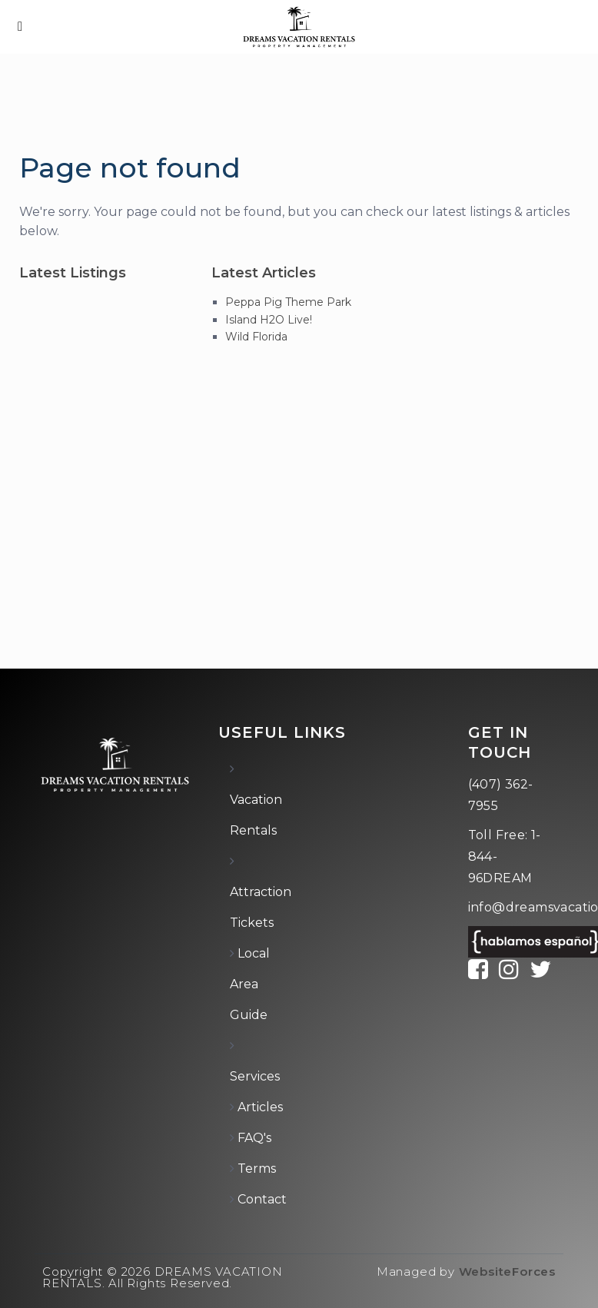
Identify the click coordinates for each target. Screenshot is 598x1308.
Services (255, 1076)
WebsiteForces (507, 1271)
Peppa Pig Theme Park (288, 302)
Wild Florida (256, 337)
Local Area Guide (250, 984)
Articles (260, 1107)
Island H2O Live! (268, 320)
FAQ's (254, 1137)
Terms (257, 1168)
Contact (262, 1199)
